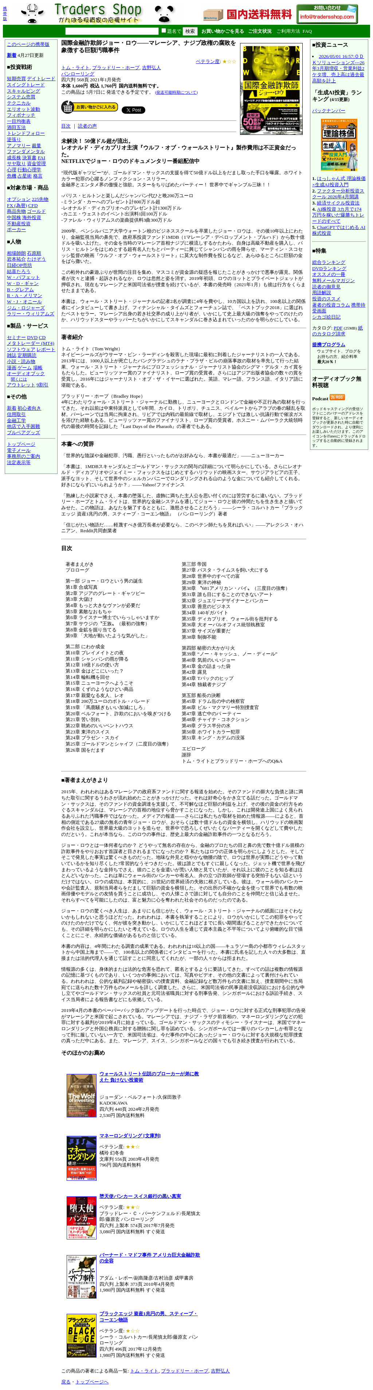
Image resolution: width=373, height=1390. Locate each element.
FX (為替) (17, 205)
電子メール (19, 450)
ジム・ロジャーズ (26, 308)
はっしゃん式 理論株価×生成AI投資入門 (339, 181)
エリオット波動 (23, 109)
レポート (45, 349)
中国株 (14, 217)
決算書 (29, 157)
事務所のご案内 (23, 456)
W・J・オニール (24, 301)
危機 (11, 176)
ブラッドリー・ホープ (116, 67)
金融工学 (16, 420)
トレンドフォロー (26, 133)
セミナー (16, 337)
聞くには (19, 379)
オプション (19, 199)
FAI (42, 157)
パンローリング (77, 74)
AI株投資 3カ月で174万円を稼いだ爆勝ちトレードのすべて (338, 215)
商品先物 (16, 211)
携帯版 (5, 13)
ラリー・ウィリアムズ (30, 313)
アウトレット (21, 385)
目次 (66, 126)
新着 (11, 55)
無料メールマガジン (333, 280)
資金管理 (36, 163)
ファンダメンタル (26, 151)
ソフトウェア (21, 349)
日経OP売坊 (19, 265)
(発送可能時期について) (176, 92)
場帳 (38, 367)
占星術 (24, 176)
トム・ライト (75, 67)
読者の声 (87, 126)
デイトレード (41, 78)
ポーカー (16, 229)
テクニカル (19, 103)
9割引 (42, 385)
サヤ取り (16, 163)
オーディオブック (26, 373)
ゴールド (36, 211)
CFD (33, 205)
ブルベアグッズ (23, 432)
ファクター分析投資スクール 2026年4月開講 (338, 194)
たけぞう (36, 259)
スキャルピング (23, 91)
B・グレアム (20, 289)
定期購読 (26, 355)
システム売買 (21, 97)
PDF (338, 328)
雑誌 (11, 355)
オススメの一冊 (328, 274)
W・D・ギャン (23, 283)
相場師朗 (16, 253)
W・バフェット (23, 277)
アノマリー (19, 145)
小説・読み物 (21, 361)
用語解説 (321, 292)
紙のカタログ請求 (337, 331)
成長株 (14, 157)
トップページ (21, 444)
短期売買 (16, 78)
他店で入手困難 (23, 426)
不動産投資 (19, 223)
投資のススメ (326, 298)
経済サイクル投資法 (338, 203)
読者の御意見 (326, 286)
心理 (11, 169)
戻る (66, 1382)
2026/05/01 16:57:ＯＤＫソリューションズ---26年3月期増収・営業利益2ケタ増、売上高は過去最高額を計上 (338, 68)
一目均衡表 (19, 121)
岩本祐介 (16, 259)
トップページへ (92, 1382)
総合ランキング (328, 262)
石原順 (34, 253)
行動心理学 (29, 169)
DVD (32, 337)
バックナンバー (328, 110)
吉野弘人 (151, 67)
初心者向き (29, 408)
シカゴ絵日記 (326, 317)
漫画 (11, 367)
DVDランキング (329, 268)
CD (42, 337)
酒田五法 (16, 127)
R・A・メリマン (24, 295)
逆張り (14, 139)
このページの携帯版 (28, 44)
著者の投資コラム (331, 305)
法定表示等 (19, 462)
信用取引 (16, 414)
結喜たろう (19, 271)
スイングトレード (26, 84)
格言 (38, 176)
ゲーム (24, 367)
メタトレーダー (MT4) (30, 343)
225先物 (40, 199)
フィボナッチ (21, 115)
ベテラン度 (208, 61)
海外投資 (31, 217)
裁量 (36, 145)
